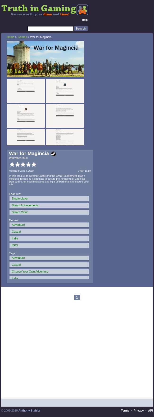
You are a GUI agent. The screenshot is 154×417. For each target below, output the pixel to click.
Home (10, 37)
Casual (16, 231)
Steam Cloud (20, 212)
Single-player (20, 198)
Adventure (18, 224)
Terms (125, 410)
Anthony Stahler (29, 410)
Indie (15, 238)
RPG (15, 245)
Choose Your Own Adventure (30, 271)
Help (85, 19)
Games (22, 37)
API (150, 410)
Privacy (139, 410)
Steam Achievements (25, 205)
